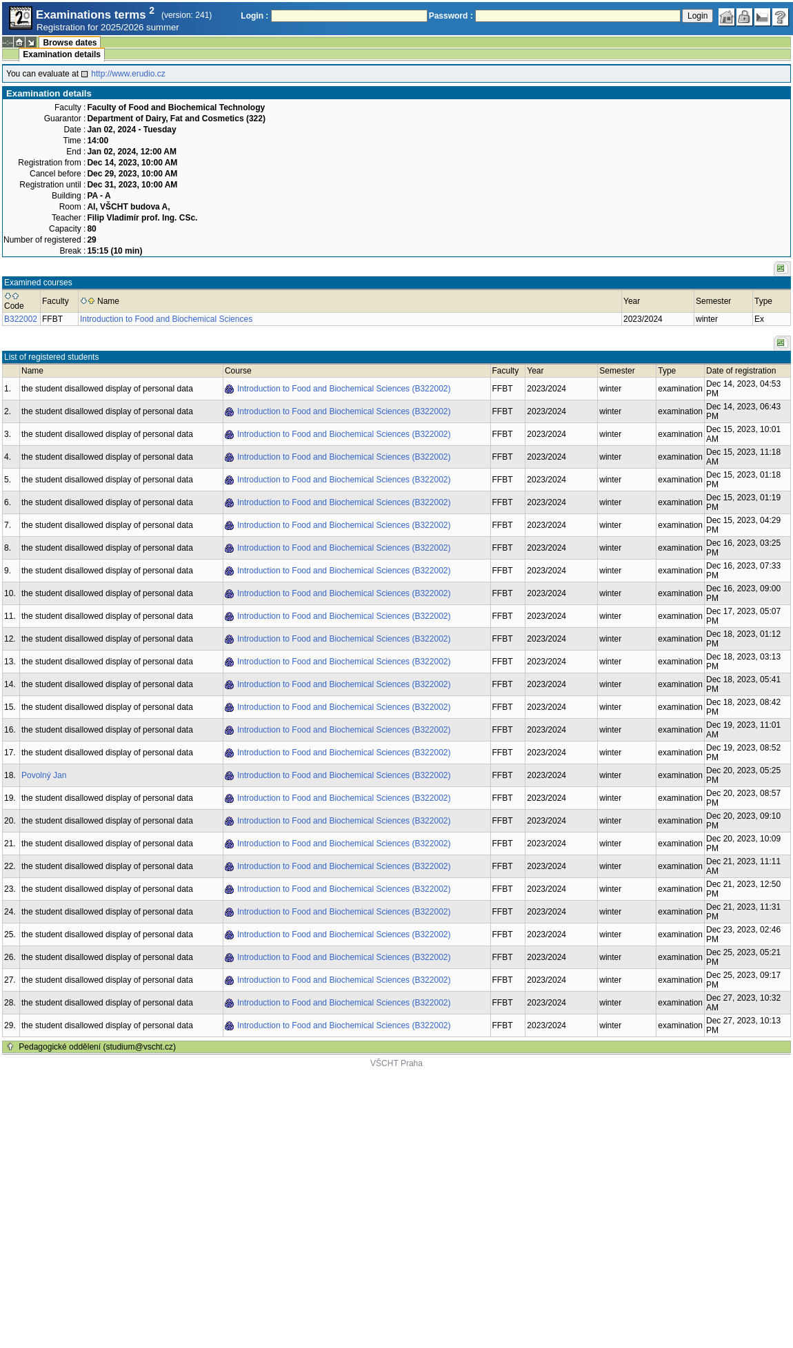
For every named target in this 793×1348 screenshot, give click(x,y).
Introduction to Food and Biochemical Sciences (166, 319)
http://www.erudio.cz (128, 74)
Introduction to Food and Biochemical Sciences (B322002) (344, 389)
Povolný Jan (43, 775)
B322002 (20, 319)
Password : (451, 16)
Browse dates (70, 43)
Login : (254, 16)
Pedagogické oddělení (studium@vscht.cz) (97, 1047)
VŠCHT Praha (396, 1063)
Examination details (62, 54)
